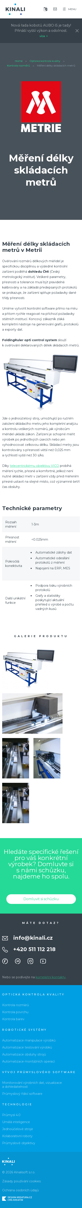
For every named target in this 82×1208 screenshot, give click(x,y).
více (42, 36)
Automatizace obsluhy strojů (24, 1054)
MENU (69, 9)
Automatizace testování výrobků (27, 1047)
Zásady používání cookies (21, 1181)
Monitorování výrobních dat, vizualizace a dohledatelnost (32, 1085)
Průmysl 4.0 (11, 1115)
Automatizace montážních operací (28, 1061)
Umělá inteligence (16, 1122)
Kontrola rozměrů (18, 65)
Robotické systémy (24, 1029)
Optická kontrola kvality (45, 61)
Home (19, 61)
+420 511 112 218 (34, 949)
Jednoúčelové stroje (17, 1129)
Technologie (17, 1104)
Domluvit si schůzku (41, 899)
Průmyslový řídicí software (22, 1094)
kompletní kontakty (51, 977)
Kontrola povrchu (15, 1012)
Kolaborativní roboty (17, 1136)
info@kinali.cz (33, 938)
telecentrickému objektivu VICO (34, 466)
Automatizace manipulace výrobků (29, 1040)
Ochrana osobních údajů (20, 1190)
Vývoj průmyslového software (39, 1072)
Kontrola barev (13, 1019)
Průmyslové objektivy (18, 1143)
